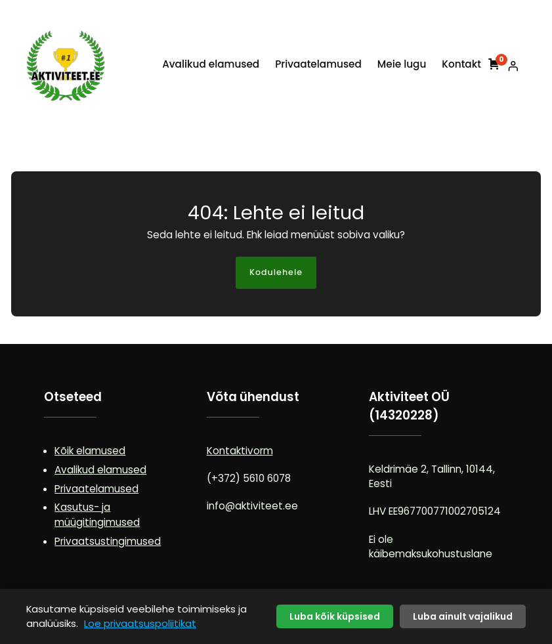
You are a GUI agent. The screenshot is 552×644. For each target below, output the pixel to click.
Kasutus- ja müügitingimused (97, 514)
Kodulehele (276, 272)
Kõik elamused (89, 451)
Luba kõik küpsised (334, 616)
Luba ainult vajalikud (463, 616)
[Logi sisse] (513, 65)
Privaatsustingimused (107, 541)
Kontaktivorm (240, 451)
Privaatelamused (96, 489)
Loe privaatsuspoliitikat (140, 623)
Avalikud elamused (100, 470)
